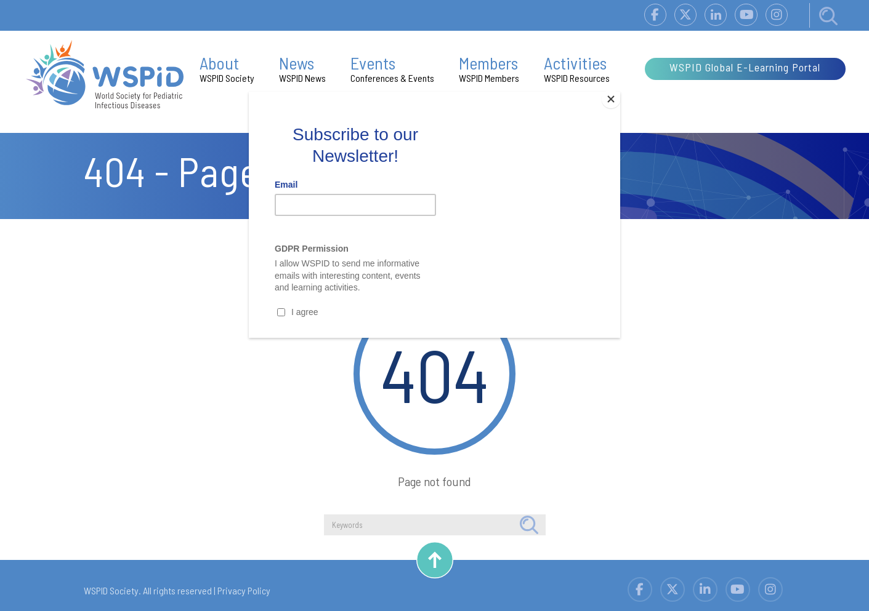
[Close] (617, 95)
